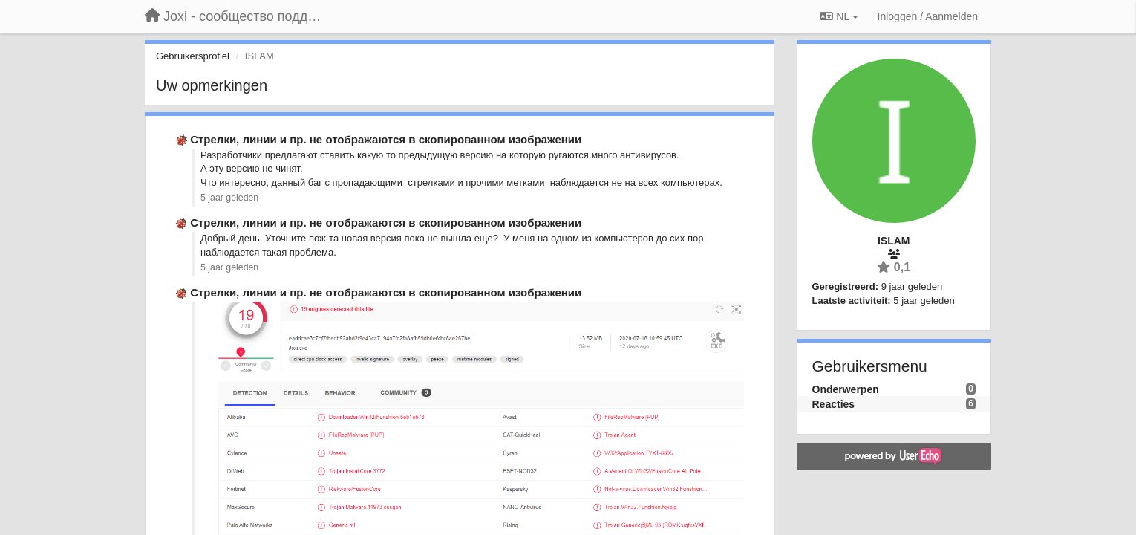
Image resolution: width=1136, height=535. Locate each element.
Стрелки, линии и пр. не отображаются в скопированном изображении (385, 139)
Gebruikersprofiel (192, 56)
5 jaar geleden (229, 197)
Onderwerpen (845, 389)
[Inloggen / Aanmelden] (928, 16)
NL (839, 16)
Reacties (833, 404)
